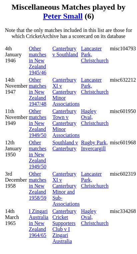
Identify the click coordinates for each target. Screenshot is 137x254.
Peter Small (63, 16)
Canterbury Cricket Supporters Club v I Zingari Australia (64, 226)
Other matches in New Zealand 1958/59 (37, 186)
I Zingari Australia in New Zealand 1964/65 (39, 223)
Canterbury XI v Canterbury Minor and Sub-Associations (66, 189)
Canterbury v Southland (65, 51)
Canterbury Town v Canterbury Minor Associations (66, 123)
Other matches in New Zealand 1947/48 (37, 92)
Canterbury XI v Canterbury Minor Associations (66, 92)
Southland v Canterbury (65, 145)
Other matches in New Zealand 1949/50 (37, 123)
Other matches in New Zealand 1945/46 (37, 60)
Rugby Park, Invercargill (94, 145)
